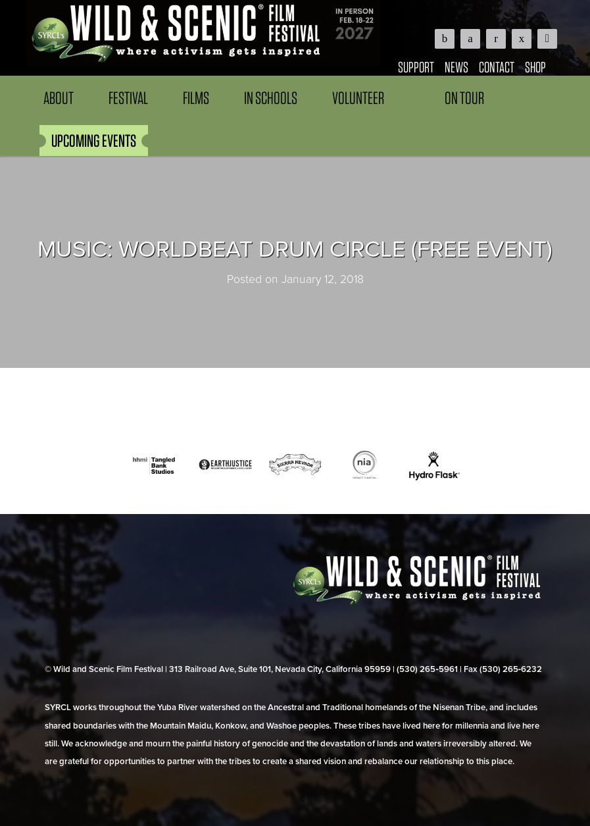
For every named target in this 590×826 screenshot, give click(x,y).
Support (416, 67)
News (456, 67)
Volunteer (358, 98)
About (58, 98)
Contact (496, 67)
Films (196, 98)
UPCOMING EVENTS (93, 140)
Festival (128, 98)
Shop (535, 67)
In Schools (270, 98)
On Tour (464, 98)
